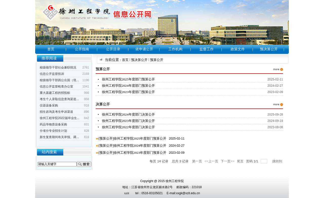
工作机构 (175, 49)
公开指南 (82, 49)
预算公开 (156, 60)
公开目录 (113, 49)
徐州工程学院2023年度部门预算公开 (128, 92)
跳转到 (277, 161)
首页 (50, 49)
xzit (126, 193)
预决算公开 (269, 49)
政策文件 (238, 49)
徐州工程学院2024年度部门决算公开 (128, 114)
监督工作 (206, 49)
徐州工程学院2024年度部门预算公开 (128, 85)
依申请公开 (144, 49)
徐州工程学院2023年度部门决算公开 (128, 121)
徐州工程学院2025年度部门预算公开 (128, 79)
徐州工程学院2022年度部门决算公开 (128, 127)
